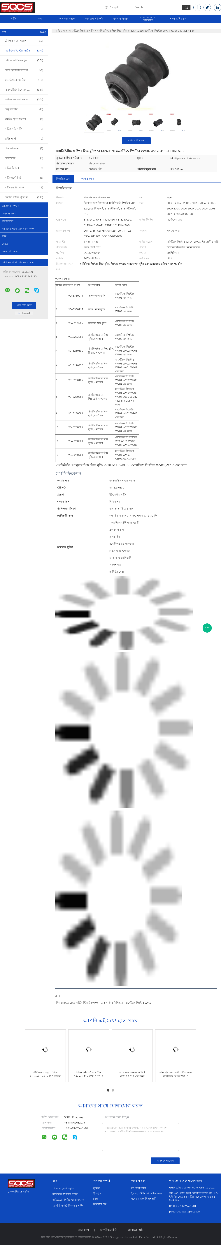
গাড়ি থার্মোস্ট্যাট (24, 178)
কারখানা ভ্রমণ (9, 213)
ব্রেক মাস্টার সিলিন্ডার (112, 1003)
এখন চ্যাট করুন (178, 19)
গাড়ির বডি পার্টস (24, 129)
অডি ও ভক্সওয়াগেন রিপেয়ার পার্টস (24, 99)
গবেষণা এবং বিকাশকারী (143, 1199)
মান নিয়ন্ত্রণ (7, 221)
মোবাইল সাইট (135, 1230)
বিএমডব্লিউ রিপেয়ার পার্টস (24, 90)
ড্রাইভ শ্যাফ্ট (24, 139)
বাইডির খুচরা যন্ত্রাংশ (24, 119)
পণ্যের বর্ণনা (87, 179)
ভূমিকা (96, 1188)
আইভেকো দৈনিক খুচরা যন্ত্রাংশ (24, 60)
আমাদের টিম (99, 1204)
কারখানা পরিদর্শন (94, 19)
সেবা (95, 1199)
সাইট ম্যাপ (83, 1230)
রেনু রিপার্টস (24, 109)
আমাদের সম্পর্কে (10, 206)
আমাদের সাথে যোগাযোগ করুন (18, 229)
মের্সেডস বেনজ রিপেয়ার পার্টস (24, 80)
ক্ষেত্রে (5, 244)
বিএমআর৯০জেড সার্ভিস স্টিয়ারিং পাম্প (77, 1003)
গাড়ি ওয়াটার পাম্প (24, 188)
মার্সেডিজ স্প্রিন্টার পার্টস (24, 51)
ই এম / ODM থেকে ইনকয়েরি (146, 1193)
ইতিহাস (97, 1193)
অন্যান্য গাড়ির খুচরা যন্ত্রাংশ (24, 197)
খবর (4, 236)
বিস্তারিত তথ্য (63, 179)
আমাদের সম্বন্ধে (67, 19)
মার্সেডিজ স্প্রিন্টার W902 (138, 1003)
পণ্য (40, 19)
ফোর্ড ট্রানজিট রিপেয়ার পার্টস (24, 70)
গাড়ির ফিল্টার (24, 168)
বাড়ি (13, 19)
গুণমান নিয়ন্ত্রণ (121, 19)
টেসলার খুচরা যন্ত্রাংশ (24, 41)
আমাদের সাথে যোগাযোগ (147, 19)
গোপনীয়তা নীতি (108, 1230)
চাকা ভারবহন (24, 148)
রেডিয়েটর (24, 158)
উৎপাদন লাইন (138, 1188)
